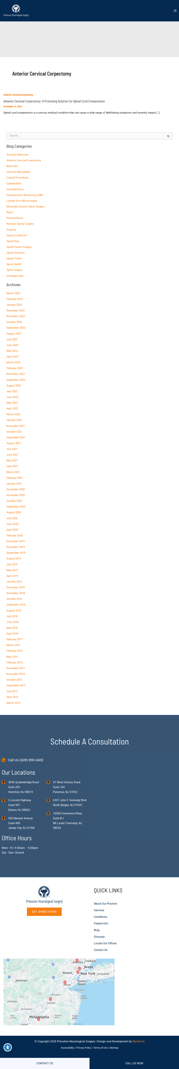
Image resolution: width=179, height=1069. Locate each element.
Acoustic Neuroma (17, 154)
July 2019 (11, 560)
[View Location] (5, 774)
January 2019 (14, 577)
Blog (96, 922)
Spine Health (13, 263)
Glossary (99, 929)
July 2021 (11, 446)
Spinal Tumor (14, 257)
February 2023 (14, 366)
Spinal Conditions (16, 234)
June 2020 (12, 520)
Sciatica (11, 228)
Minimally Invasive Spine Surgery (25, 205)
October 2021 (14, 429)
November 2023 (15, 314)
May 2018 (11, 623)
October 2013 (14, 674)
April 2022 (12, 406)
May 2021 (11, 457)
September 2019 (15, 549)
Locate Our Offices (105, 935)
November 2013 (15, 669)
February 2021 (14, 474)
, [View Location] (19, 797)
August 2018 (13, 606)
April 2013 (12, 691)
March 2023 (13, 360)
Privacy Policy (83, 1047)
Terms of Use (101, 1047)
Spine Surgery (14, 268)
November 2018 (15, 588)
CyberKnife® (13, 183)
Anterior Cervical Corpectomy (18, 95)
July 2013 (11, 686)
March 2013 (13, 697)
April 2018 (12, 628)
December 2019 (15, 537)
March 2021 (13, 468)
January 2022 (14, 417)
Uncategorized (14, 274)
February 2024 (14, 297)
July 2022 (11, 388)
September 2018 (15, 600)
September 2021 (15, 434)
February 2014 (14, 657)
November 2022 (15, 371)
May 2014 (11, 651)
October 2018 (14, 594)
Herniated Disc (15, 188)
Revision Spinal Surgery (20, 222)
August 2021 (13, 440)
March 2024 (13, 291)
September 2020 (15, 503)
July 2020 (11, 514)
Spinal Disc (12, 240)
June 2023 (12, 343)
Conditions (100, 909)
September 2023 (15, 326)
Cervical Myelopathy (18, 171)
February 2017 (14, 634)
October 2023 (14, 320)
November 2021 (15, 423)
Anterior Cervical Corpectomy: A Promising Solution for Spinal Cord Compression (53, 101)
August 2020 (13, 508)
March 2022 (13, 411)
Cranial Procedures (17, 177)
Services (99, 902)
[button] (44, 904)
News (9, 211)
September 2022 (15, 377)
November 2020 (15, 491)
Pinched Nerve (14, 217)
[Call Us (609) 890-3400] (22, 752)
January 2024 (14, 303)
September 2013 (15, 680)
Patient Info (101, 915)
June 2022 (12, 394)
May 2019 (11, 566)
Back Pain (12, 165)
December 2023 (15, 309)
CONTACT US (45, 1063)
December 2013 (15, 663)
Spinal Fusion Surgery (18, 245)
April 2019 (12, 571)
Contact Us (100, 942)
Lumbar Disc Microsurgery (21, 200)
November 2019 (15, 543)
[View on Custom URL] (64, 988)
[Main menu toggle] (175, 11)
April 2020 (12, 526)
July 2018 (11, 611)
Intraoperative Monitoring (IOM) (24, 194)
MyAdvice (139, 1041)
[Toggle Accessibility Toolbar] (7, 1047)
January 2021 (14, 480)
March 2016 (13, 640)
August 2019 (13, 554)
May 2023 (11, 348)
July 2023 (11, 337)
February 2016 (14, 646)
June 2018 (12, 617)
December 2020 (15, 486)
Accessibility (65, 1047)
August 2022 (13, 383)
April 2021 (12, 463)
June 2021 (12, 451)
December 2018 (15, 583)
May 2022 (11, 400)
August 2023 (13, 331)
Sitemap (116, 1047)
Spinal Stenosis (15, 251)
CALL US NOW (134, 1063)
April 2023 (12, 354)
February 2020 (14, 531)
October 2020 (14, 497)
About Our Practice (105, 896)
